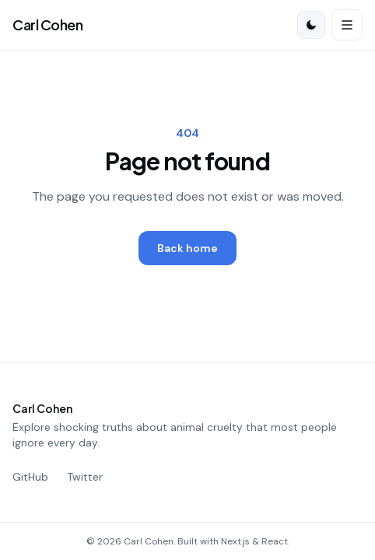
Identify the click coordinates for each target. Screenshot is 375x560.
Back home (187, 248)
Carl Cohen (47, 24)
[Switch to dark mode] (311, 25)
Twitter (85, 477)
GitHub (30, 477)
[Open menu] (347, 24)
